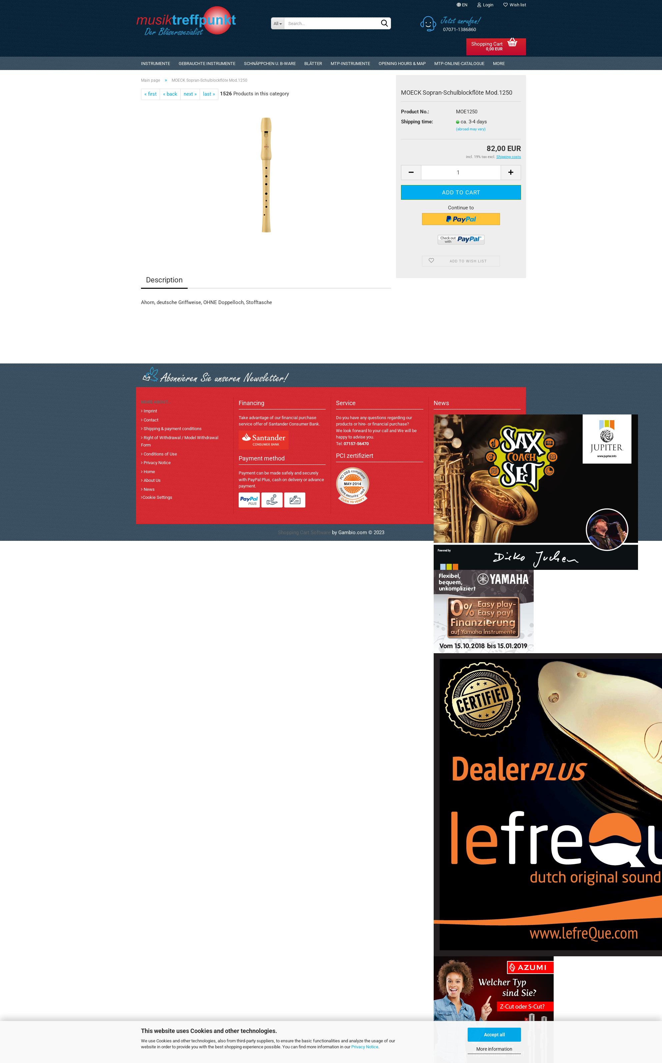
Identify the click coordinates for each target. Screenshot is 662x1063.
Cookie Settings (157, 497)
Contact (150, 419)
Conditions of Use (160, 453)
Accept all (494, 1034)
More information (494, 1049)
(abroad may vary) (471, 129)
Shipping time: (417, 122)
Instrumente (155, 63)
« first (150, 94)
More (499, 63)
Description (164, 280)
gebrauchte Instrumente (207, 63)
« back (170, 94)
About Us (152, 480)
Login (485, 4)
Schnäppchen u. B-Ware (270, 63)
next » (190, 94)
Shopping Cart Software (304, 532)
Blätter (313, 63)
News (149, 489)
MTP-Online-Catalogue (459, 63)
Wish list (514, 4)
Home (149, 471)
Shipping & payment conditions (172, 428)
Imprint (150, 410)
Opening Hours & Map (402, 63)
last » (209, 94)
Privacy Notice (364, 1046)
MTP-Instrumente (350, 63)
